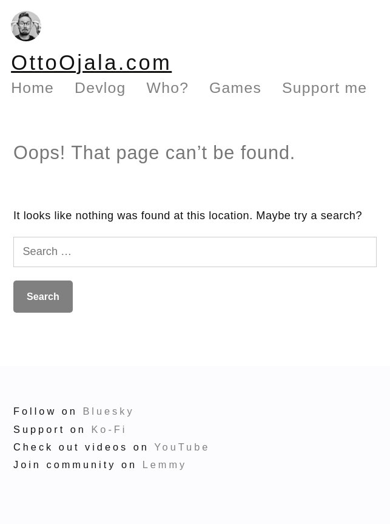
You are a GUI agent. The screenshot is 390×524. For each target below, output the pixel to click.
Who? (168, 88)
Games (235, 88)
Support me (324, 88)
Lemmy (165, 464)
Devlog (100, 88)
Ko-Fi (109, 429)
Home (32, 88)
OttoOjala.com (91, 62)
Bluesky (108, 411)
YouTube (182, 446)
